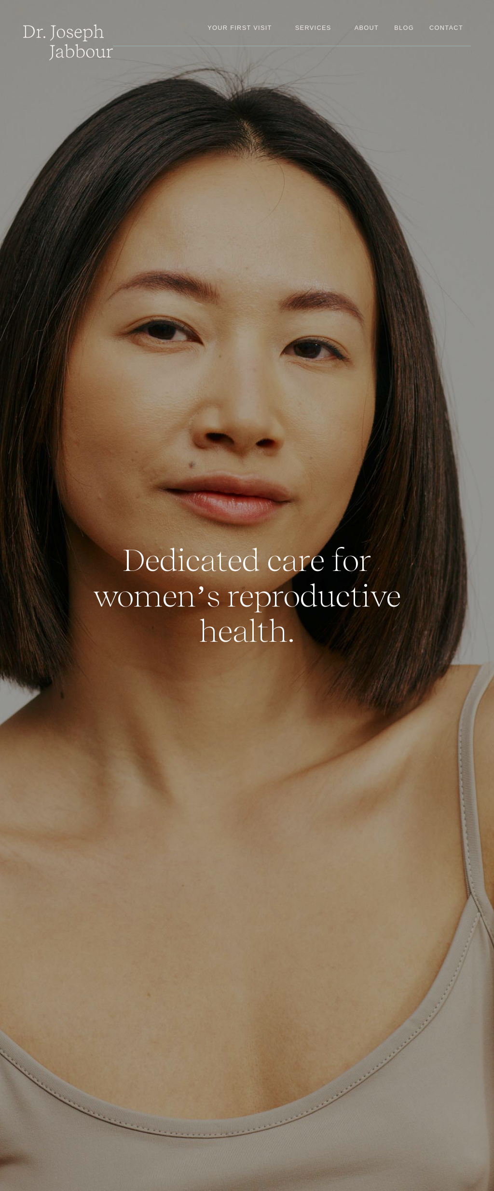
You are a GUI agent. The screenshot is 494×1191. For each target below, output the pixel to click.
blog (404, 27)
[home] (68, 42)
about (367, 27)
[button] (313, 27)
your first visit (239, 27)
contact (446, 27)
